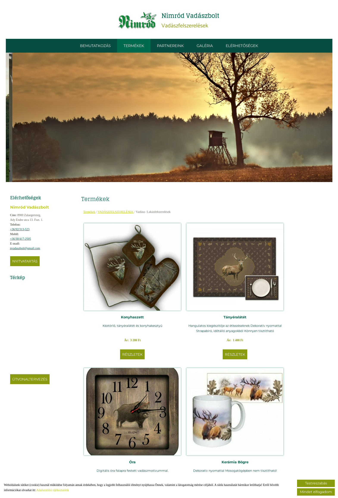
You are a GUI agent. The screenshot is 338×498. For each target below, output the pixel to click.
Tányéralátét (174, 279)
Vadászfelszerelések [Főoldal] (191, 21)
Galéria (205, 47)
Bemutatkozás (95, 47)
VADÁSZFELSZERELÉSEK (117, 213)
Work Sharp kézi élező (174, 395)
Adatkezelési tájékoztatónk (52, 490)
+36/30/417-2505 (22, 240)
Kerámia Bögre (295, 279)
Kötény (234, 395)
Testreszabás (316, 483)
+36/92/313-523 (21, 231)
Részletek (113, 327)
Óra (235, 279)
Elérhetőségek (242, 47)
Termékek (134, 47)
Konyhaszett (113, 279)
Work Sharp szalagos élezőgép (113, 398)
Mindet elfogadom (316, 492)
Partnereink (170, 47)
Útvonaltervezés (31, 381)
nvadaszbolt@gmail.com (27, 249)
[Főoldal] (135, 21)
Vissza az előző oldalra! (117, 463)
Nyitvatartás (26, 263)
